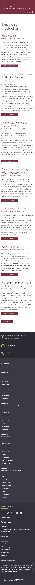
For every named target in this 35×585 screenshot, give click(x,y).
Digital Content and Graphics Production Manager (16, 75)
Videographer (8, 35)
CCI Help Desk (5, 544)
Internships (5, 395)
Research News (6, 390)
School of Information (11, 571)
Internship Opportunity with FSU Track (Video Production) (17, 284)
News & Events (11, 6)
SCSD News (5, 412)
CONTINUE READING (9, 66)
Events (4, 393)
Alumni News (5, 384)
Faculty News (6, 387)
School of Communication (21, 567)
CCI (31, 565)
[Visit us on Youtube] (21, 513)
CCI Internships (6, 547)
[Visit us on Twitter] (8, 513)
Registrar (4, 555)
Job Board (5, 398)
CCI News (4, 477)
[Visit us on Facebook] (3, 513)
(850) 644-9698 (10, 353)
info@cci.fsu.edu (11, 345)
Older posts (7, 322)
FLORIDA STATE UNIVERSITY (12, 2)
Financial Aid (5, 552)
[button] (31, 2)
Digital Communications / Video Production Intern (14, 170)
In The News (5, 488)
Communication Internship (15, 208)
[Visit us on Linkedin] (17, 513)
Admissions (4, 541)
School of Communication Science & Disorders (15, 569)
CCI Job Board (5, 550)
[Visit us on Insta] (12, 513)
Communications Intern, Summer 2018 (14, 124)
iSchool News (6, 443)
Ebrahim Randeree (10, 38)
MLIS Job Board (6, 463)
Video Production (10, 247)
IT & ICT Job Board (7, 460)
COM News (5, 381)
